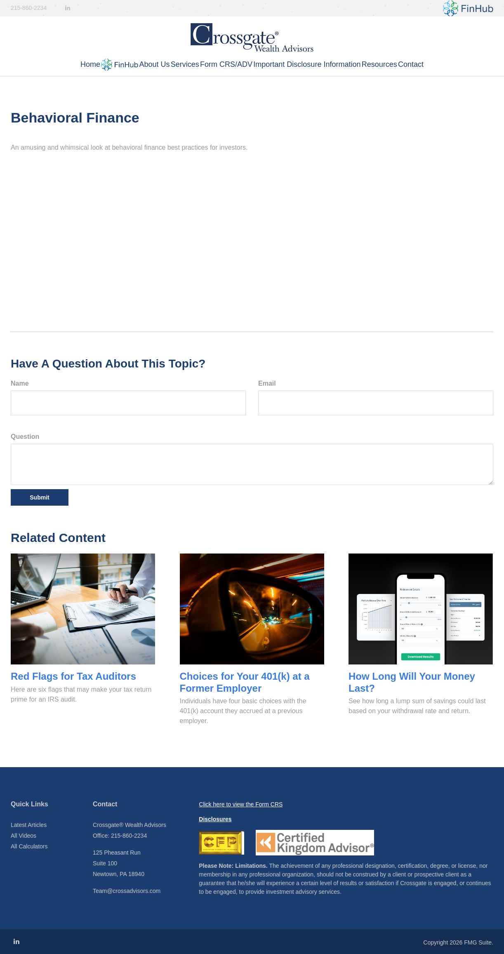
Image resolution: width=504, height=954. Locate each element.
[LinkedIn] (67, 8)
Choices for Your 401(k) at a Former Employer (245, 682)
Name (20, 383)
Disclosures (215, 819)
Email (267, 383)
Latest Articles (29, 825)
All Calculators (29, 846)
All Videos (23, 835)
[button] (80, 65)
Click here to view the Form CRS (241, 804)
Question (25, 436)
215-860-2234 (29, 8)
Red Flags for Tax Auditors (73, 676)
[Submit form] (39, 497)
